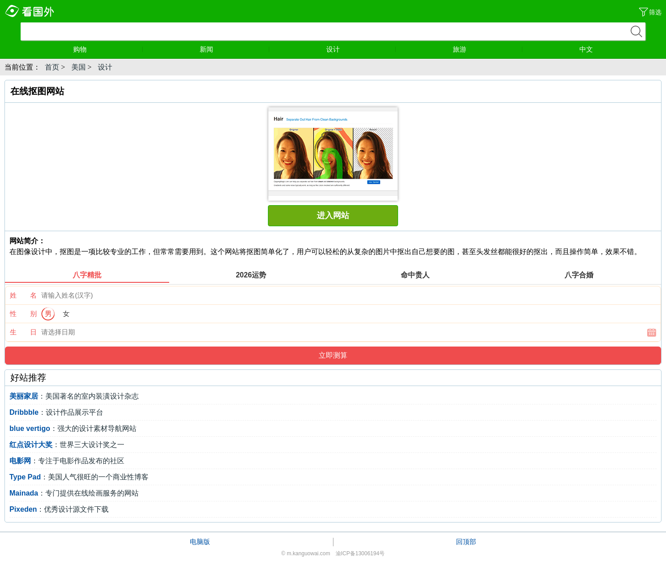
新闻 (235, 49)
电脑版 (200, 541)
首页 (52, 67)
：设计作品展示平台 (56, 412)
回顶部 (466, 541)
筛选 (655, 12)
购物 (108, 49)
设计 (361, 49)
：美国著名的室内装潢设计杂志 (74, 396)
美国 (78, 67)
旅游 (488, 49)
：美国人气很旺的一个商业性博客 (79, 477)
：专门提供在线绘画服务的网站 (74, 493)
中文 (586, 49)
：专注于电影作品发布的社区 (66, 461)
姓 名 (23, 295)
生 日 (23, 332)
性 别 (23, 313)
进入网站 (333, 215)
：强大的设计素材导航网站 (72, 428)
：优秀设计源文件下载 (59, 509)
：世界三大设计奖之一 (66, 444)
